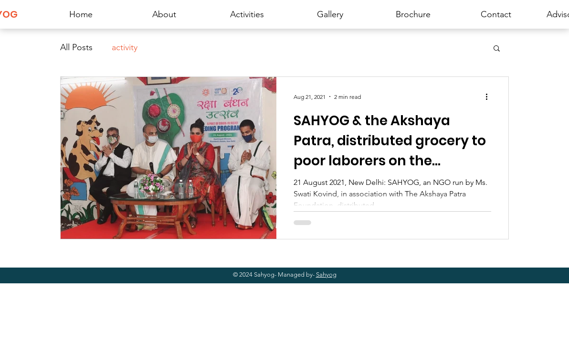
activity (124, 47)
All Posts (76, 47)
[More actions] (489, 96)
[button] (496, 49)
